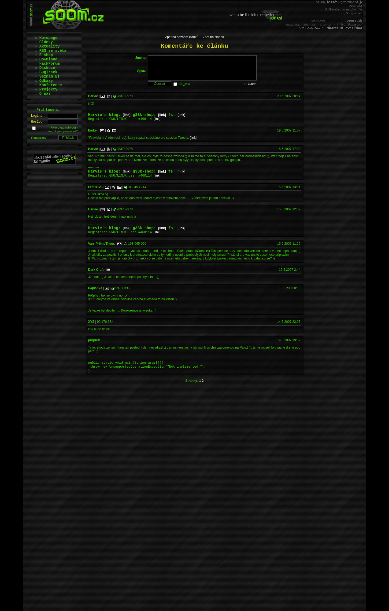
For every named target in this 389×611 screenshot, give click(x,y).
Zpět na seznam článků (181, 37)
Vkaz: (142, 73)
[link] (127, 120)
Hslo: (37, 122)
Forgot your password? (62, 131)
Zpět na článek (213, 37)
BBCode (250, 88)
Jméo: (141, 58)
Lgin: (37, 116)
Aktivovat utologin (64, 127)
